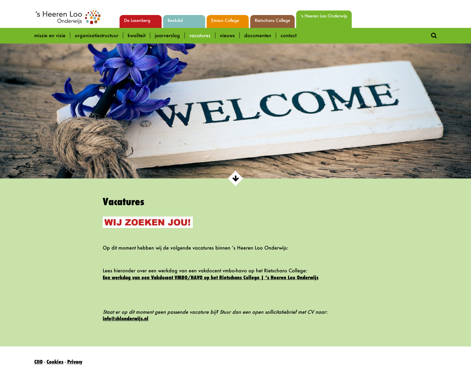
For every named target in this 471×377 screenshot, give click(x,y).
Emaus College (225, 20)
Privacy (74, 362)
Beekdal (175, 20)
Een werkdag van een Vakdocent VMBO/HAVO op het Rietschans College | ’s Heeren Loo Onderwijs (210, 277)
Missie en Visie (49, 35)
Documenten (257, 35)
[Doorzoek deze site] (434, 35)
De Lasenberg (137, 20)
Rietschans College (272, 20)
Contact (288, 35)
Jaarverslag (167, 35)
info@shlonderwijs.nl (125, 319)
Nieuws (227, 35)
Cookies (55, 362)
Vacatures (200, 35)
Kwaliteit (136, 35)
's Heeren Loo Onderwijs (324, 16)
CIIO (38, 362)
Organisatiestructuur (96, 35)
